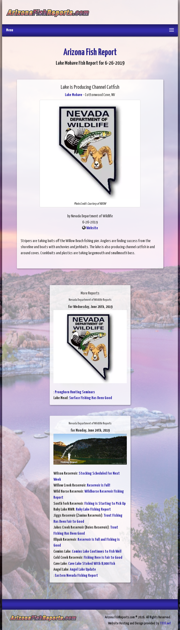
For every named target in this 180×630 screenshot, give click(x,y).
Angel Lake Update (83, 570)
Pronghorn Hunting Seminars (75, 392)
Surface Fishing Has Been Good (90, 398)
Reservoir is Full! (98, 485)
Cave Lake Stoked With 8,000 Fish (91, 564)
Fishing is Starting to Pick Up (105, 504)
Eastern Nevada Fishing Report (76, 576)
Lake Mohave (73, 95)
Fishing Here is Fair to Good (103, 558)
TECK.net (165, 623)
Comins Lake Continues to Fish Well (96, 552)
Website (92, 228)
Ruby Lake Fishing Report (93, 510)
